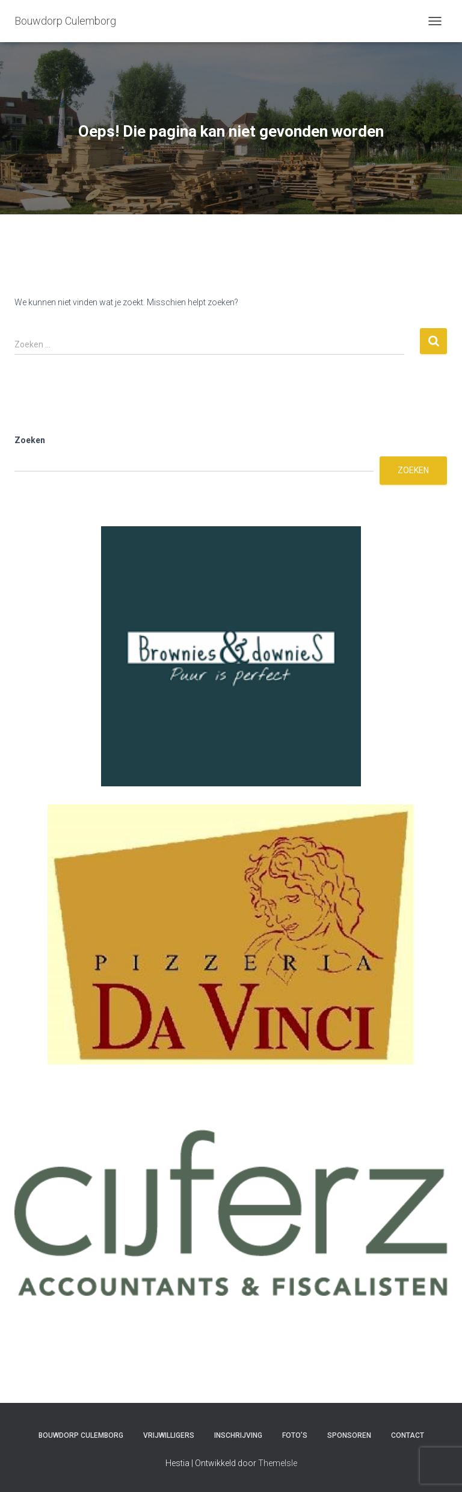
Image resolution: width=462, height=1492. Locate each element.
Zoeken (29, 440)
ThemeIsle (277, 1463)
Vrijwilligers (168, 1435)
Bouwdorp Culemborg (80, 1435)
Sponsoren (349, 1435)
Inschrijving (238, 1435)
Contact (407, 1435)
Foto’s (294, 1435)
